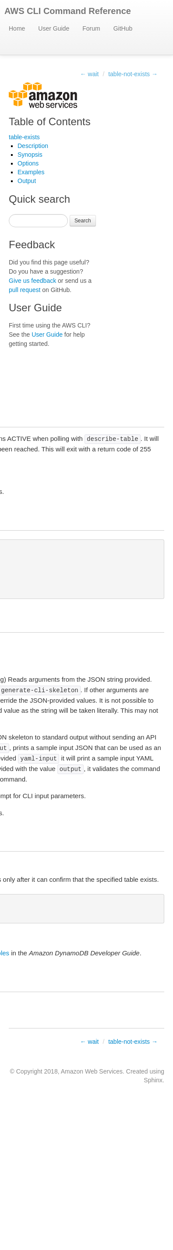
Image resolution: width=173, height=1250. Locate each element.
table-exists (24, 137)
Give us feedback (32, 280)
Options (28, 163)
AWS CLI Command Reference (67, 11)
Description (33, 145)
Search (82, 221)
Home (17, 28)
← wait (89, 73)
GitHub (123, 28)
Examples (31, 172)
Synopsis (30, 154)
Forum (91, 28)
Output (27, 180)
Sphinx (153, 1080)
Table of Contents (50, 121)
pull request (24, 289)
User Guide (53, 28)
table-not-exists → (133, 73)
